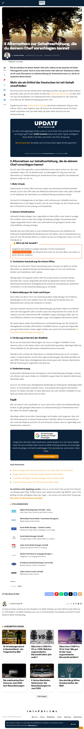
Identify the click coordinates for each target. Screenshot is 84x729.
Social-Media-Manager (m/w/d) (31, 536)
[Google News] (30, 712)
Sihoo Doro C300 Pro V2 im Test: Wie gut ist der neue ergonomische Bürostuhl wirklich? (69, 652)
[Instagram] (75, 604)
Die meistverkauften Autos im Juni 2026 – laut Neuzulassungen (13, 683)
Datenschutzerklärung (48, 153)
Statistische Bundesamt (59, 94)
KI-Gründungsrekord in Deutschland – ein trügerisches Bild (13, 650)
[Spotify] (41, 712)
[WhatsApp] (47, 712)
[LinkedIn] (81, 604)
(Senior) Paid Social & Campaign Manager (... (36, 554)
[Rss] (56, 712)
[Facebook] (73, 604)
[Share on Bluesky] (4, 99)
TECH (13, 643)
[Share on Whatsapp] (4, 85)
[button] (73, 724)
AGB (66, 153)
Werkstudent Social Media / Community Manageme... (39, 519)
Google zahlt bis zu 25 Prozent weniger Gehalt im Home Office (38, 474)
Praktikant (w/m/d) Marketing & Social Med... (37, 563)
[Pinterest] (78, 604)
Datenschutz (32, 725)
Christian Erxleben (19, 55)
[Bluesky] (53, 712)
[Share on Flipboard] (4, 80)
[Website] (70, 604)
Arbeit (20, 586)
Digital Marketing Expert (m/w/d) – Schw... (36, 510)
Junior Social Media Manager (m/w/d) (34, 545)
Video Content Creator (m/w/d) (31, 572)
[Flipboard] (38, 712)
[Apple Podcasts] (44, 712)
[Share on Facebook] (4, 75)
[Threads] (50, 712)
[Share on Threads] (4, 94)
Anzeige (35, 643)
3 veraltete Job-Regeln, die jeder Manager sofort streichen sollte (38, 478)
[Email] (80, 594)
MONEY (8, 39)
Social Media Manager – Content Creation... (36, 527)
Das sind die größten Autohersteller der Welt (69, 683)
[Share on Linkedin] (4, 89)
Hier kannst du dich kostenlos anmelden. (26, 498)
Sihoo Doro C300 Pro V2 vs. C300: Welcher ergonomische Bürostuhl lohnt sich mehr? (41, 652)
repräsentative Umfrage (37, 105)
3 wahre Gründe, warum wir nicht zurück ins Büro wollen (36, 482)
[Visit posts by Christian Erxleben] (7, 55)
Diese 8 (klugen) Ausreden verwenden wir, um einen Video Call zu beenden (43, 470)
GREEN (35, 676)
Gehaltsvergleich (23, 252)
